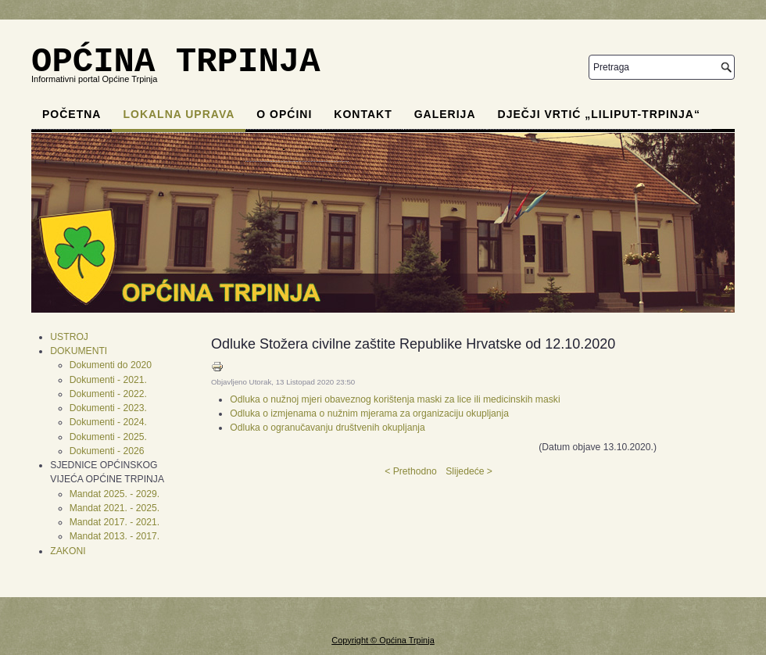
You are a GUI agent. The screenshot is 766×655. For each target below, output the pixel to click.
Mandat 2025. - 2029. (115, 494)
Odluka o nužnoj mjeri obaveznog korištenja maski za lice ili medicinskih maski (395, 399)
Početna (71, 114)
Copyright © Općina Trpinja (382, 640)
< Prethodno (411, 471)
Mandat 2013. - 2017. (115, 536)
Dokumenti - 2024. (108, 422)
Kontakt (363, 114)
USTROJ (69, 336)
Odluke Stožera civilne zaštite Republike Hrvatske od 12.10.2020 (413, 344)
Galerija (445, 114)
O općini (284, 114)
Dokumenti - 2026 (107, 451)
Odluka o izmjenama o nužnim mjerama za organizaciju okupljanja (369, 413)
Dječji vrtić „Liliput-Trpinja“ (599, 114)
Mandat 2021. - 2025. (115, 508)
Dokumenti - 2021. (108, 379)
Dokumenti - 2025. (108, 436)
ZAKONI (67, 551)
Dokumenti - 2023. (108, 408)
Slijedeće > (469, 471)
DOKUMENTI (78, 350)
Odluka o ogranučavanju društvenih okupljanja (327, 427)
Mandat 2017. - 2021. (115, 522)
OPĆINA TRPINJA (175, 61)
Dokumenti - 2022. (108, 393)
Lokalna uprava (178, 114)
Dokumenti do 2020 (111, 365)
